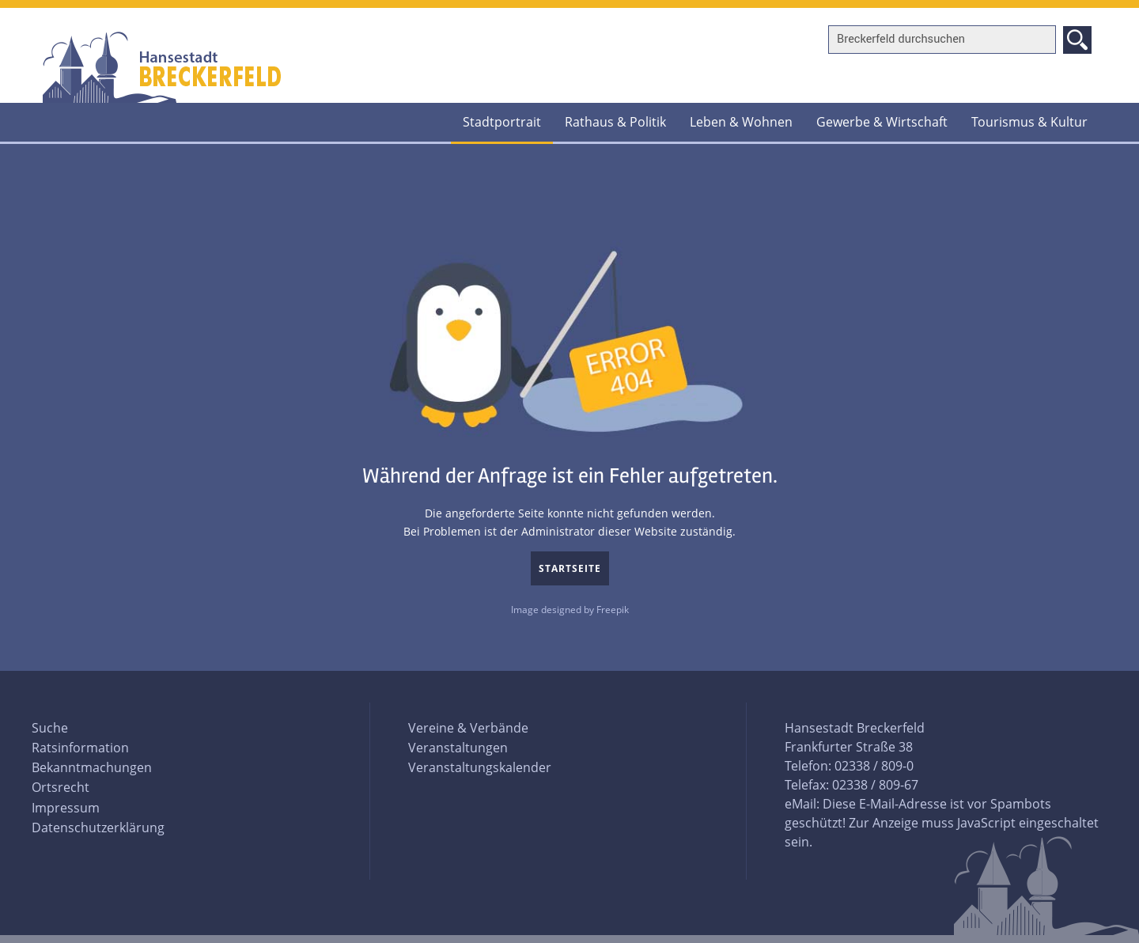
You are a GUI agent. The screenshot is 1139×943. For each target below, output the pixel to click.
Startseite (570, 568)
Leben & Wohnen (741, 122)
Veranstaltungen (458, 747)
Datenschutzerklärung (98, 827)
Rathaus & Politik (615, 122)
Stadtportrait (502, 122)
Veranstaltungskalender (479, 767)
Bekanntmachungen (92, 767)
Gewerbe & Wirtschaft (882, 122)
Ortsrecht (60, 787)
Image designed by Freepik (570, 609)
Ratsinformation (80, 747)
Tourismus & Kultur (1029, 122)
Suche (50, 728)
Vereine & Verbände (468, 728)
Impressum (66, 807)
